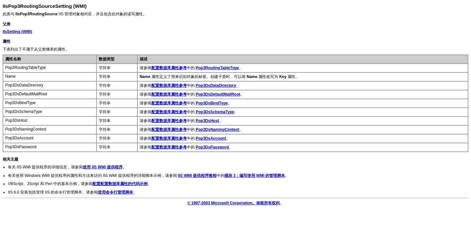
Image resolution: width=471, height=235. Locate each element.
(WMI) (17, 31)
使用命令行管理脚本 (115, 192)
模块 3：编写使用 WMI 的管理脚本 (254, 175)
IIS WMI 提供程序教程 (197, 175)
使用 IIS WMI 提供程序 (102, 167)
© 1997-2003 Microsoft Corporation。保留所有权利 (233, 203)
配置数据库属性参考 (169, 68)
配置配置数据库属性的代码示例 (120, 183)
